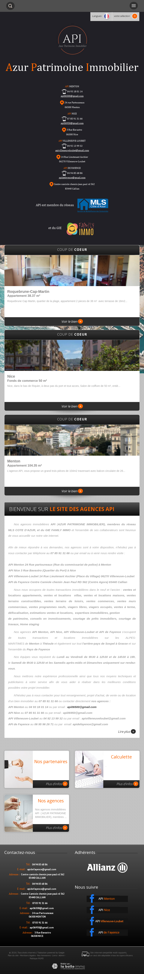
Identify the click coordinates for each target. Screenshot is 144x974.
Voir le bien (72, 321)
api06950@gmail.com (72, 123)
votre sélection (122, 16)
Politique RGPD (37, 958)
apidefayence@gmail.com (72, 177)
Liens (54, 955)
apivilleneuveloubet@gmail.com (72, 150)
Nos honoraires (44, 955)
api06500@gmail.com (82, 707)
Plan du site (13, 955)
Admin (61, 955)
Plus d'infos (57, 784)
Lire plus (127, 731)
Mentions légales (28, 955)
